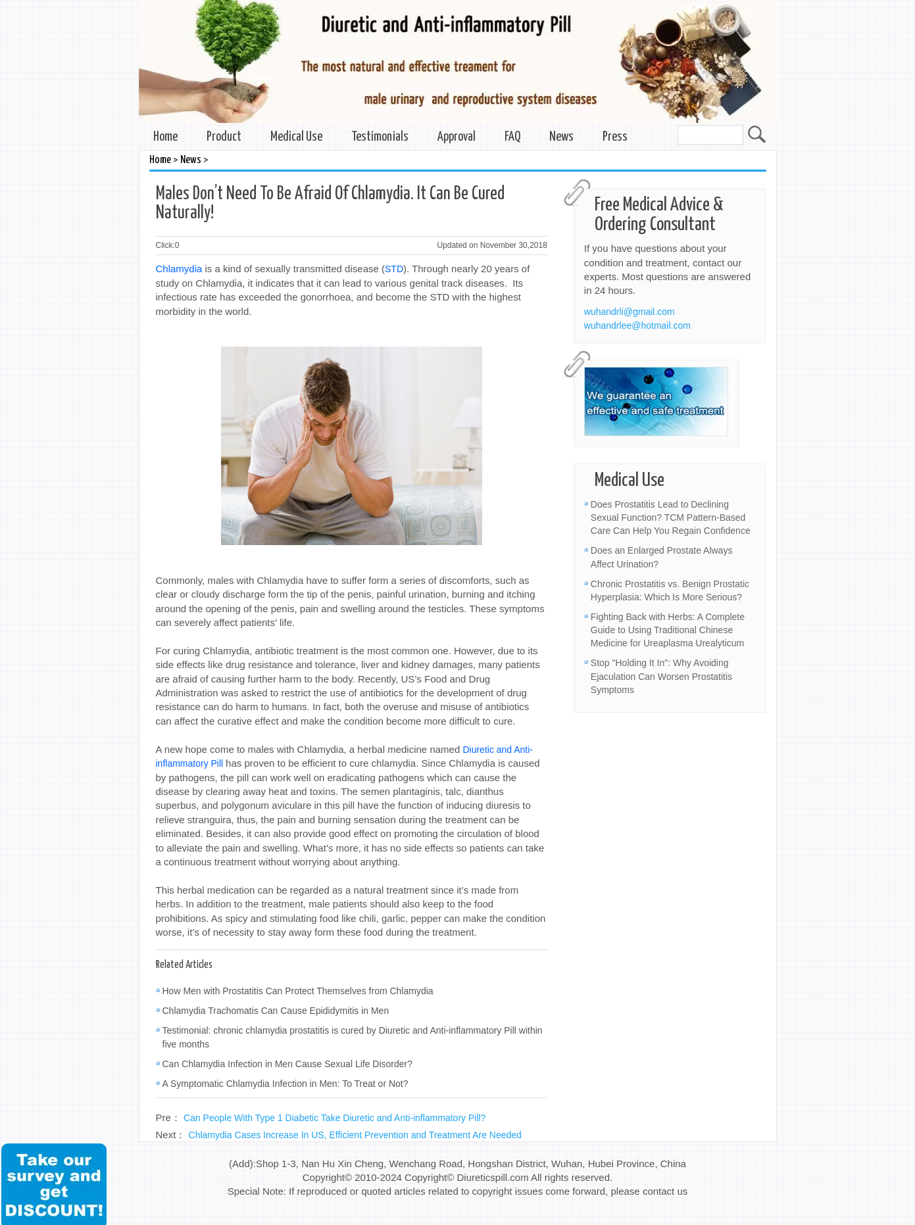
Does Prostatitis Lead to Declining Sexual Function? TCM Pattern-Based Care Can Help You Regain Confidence (671, 517)
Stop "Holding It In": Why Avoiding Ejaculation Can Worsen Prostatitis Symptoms (661, 676)
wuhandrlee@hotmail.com (637, 325)
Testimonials (379, 137)
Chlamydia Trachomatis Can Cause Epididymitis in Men (275, 1010)
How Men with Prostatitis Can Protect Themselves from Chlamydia (297, 991)
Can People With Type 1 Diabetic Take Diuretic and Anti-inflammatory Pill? (334, 1118)
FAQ (512, 137)
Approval (456, 137)
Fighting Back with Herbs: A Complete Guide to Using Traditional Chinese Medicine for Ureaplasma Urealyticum (668, 630)
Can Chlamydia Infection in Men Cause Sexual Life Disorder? (287, 1064)
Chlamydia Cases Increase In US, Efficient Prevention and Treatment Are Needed (355, 1135)
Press (615, 137)
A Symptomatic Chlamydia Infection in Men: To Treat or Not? (285, 1083)
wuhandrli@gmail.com (629, 311)
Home (165, 137)
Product (224, 137)
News (561, 137)
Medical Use (296, 137)
